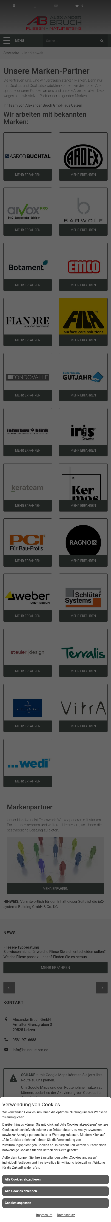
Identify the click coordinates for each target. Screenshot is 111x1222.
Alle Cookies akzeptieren (23, 1179)
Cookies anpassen (18, 1203)
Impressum (44, 1215)
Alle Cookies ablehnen (21, 1191)
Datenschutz (66, 1215)
